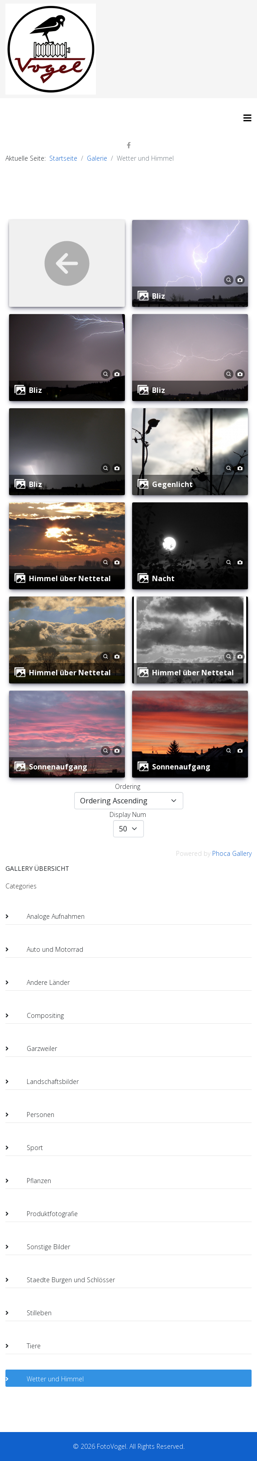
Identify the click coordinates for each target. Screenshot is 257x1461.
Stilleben (32, 1313)
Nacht (163, 578)
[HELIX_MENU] (247, 118)
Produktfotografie (45, 1214)
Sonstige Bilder (41, 1247)
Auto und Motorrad (47, 949)
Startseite (63, 158)
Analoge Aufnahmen (48, 916)
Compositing (38, 1015)
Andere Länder (41, 982)
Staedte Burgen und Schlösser (63, 1280)
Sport (27, 1148)
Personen (33, 1115)
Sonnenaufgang (58, 767)
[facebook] (129, 145)
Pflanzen (31, 1181)
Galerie (97, 158)
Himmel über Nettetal (70, 578)
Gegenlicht (172, 484)
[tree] (128, 1139)
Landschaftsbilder (45, 1082)
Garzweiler (34, 1048)
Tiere (26, 1346)
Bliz (158, 296)
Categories (21, 886)
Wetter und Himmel (48, 1379)
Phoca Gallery (232, 853)
